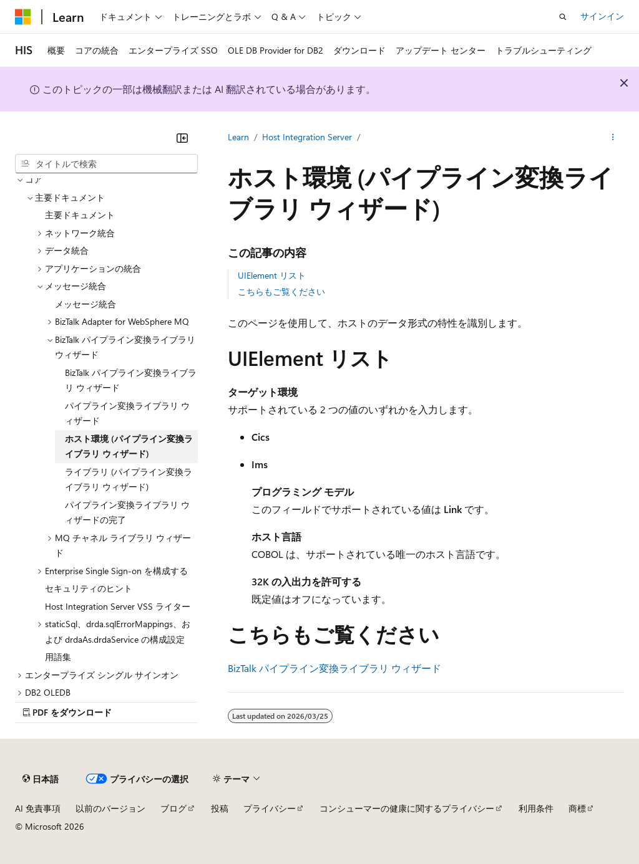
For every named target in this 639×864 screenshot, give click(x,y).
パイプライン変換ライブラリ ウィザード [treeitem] (127, 413)
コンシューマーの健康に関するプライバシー (407, 808)
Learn (238, 137)
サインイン (602, 16)
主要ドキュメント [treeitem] (80, 215)
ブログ (173, 808)
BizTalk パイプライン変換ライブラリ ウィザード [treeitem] (131, 380)
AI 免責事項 (38, 808)
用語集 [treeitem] (58, 657)
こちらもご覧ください (281, 291)
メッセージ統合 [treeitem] (85, 304)
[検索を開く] (562, 17)
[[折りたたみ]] (182, 138)
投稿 (219, 808)
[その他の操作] (613, 138)
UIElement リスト (272, 275)
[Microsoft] (23, 17)
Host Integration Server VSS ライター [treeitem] (117, 606)
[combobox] (106, 164)
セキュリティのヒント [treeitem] (88, 588)
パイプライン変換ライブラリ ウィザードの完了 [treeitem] (127, 512)
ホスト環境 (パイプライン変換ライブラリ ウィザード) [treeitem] (129, 446)
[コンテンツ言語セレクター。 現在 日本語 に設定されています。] (40, 779)
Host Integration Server (307, 137)
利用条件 (536, 808)
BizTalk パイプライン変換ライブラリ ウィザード (334, 667)
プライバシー (269, 808)
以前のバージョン (110, 808)
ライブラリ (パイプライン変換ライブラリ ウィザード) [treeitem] (128, 479)
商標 (577, 808)
